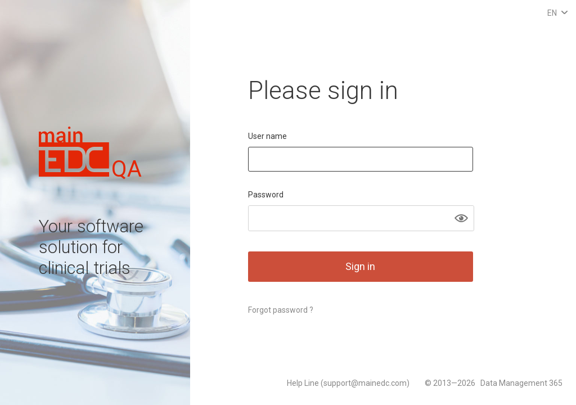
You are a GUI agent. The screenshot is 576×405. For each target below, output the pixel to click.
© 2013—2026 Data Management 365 (493, 383)
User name (267, 136)
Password (266, 194)
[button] (461, 218)
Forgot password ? (280, 309)
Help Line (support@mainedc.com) (349, 383)
